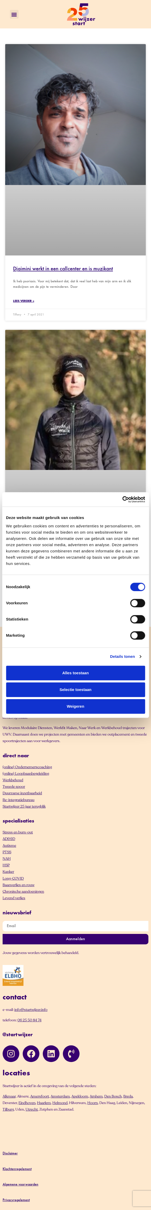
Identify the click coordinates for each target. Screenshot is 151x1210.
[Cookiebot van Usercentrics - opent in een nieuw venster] (122, 499)
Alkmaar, (9, 1096)
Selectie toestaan (75, 689)
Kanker (8, 871)
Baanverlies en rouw (18, 885)
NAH (7, 858)
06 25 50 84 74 (29, 1020)
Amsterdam (60, 1096)
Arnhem (96, 1096)
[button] (14, 14)
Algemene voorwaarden (20, 1185)
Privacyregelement (16, 1200)
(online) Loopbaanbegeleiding (26, 773)
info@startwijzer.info (30, 1009)
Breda (128, 1096)
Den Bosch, (113, 1096)
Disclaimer (10, 1153)
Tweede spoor (14, 786)
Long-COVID (13, 878)
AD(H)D (9, 838)
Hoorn (92, 1102)
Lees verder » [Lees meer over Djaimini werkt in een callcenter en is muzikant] (23, 301)
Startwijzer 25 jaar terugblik (24, 806)
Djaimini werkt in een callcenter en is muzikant (63, 269)
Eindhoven (27, 1102)
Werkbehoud (13, 780)
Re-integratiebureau (18, 799)
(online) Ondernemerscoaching (27, 767)
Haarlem (44, 1102)
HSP (6, 865)
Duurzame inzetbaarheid (22, 793)
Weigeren (75, 706)
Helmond (60, 1102)
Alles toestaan (75, 673)
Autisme (9, 845)
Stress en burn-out (18, 832)
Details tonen (122, 656)
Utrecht (32, 1109)
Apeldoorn (79, 1096)
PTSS (7, 852)
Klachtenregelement (17, 1169)
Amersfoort (39, 1096)
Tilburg (8, 1109)
